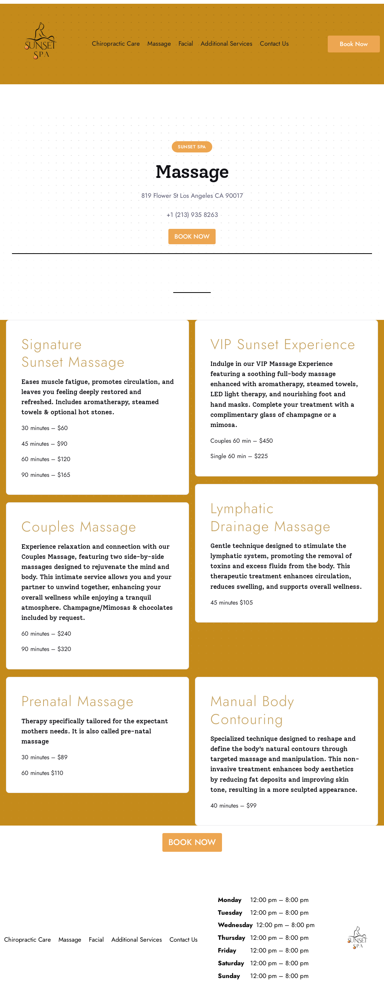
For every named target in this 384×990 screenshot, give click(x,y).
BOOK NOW (192, 236)
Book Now (354, 43)
